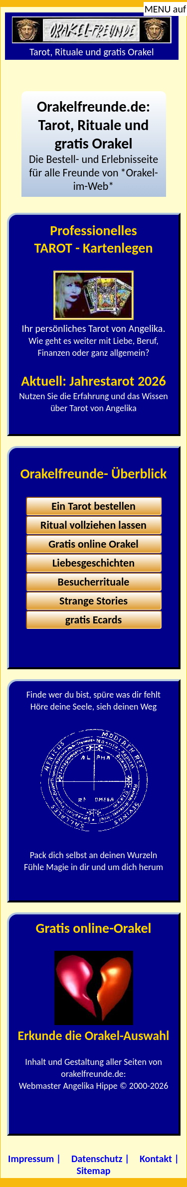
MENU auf (165, 9)
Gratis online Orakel (93, 544)
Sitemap (94, 1171)
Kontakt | (159, 1159)
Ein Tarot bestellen (93, 506)
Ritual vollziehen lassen (93, 525)
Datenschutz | (100, 1159)
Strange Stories (93, 600)
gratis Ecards (93, 619)
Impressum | (34, 1159)
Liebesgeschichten (93, 563)
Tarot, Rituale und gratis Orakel (92, 37)
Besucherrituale (94, 582)
